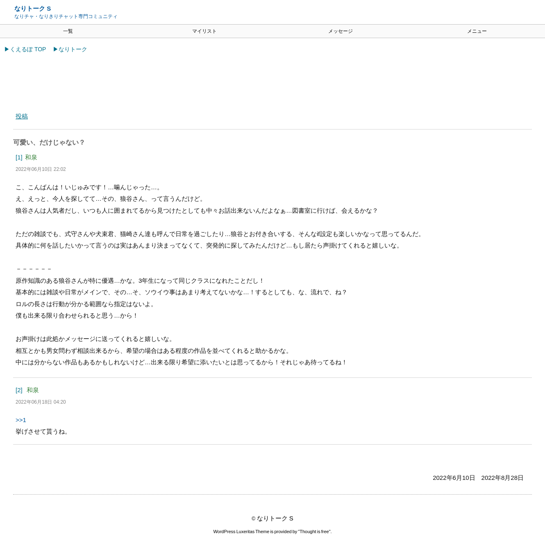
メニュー (477, 31)
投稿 (22, 116)
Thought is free (314, 532)
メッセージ (340, 31)
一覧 (68, 31)
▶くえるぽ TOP (25, 49)
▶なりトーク (70, 49)
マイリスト (204, 31)
